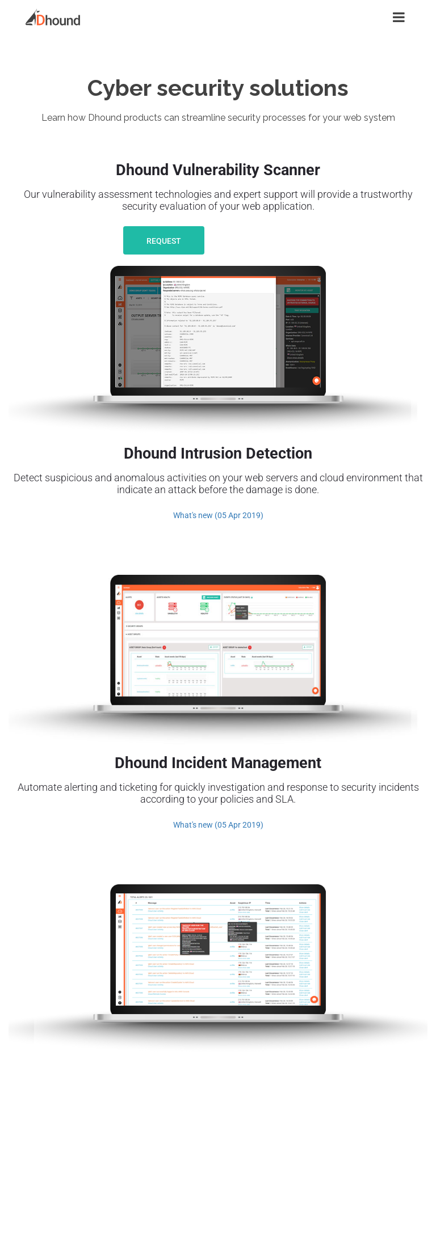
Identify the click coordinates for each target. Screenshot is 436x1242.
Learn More (265, 240)
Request (163, 240)
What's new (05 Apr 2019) (218, 515)
